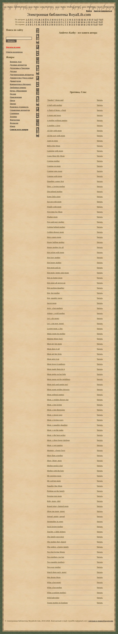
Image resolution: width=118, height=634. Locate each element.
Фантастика (15, 120)
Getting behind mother (56, 227)
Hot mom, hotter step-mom (58, 273)
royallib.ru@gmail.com (77, 621)
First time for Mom (54, 212)
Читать (100, 100)
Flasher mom (52, 217)
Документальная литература (22, 74)
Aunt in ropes (52, 141)
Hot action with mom (55, 252)
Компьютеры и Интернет (20, 84)
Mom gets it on (53, 359)
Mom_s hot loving (54, 405)
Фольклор (14, 123)
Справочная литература (20, 110)
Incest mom (51, 303)
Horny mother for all (55, 247)
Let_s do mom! (53, 318)
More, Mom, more (54, 460)
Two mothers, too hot (55, 557)
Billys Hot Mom (53, 146)
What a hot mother (54, 587)
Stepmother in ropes (55, 521)
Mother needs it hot (55, 465)
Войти (89, 11)
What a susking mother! (56, 592)
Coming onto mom (54, 171)
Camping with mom (55, 151)
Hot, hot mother (53, 293)
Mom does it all (53, 349)
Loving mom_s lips (55, 328)
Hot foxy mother (53, 257)
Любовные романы (18, 87)
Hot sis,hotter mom (54, 278)
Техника (13, 116)
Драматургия (15, 81)
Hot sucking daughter (55, 288)
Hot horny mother (54, 262)
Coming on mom (54, 166)
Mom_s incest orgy (54, 415)
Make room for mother (56, 333)
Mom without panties (55, 394)
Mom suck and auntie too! (57, 384)
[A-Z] (96, 19)
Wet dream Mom (54, 577)
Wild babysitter (53, 597)
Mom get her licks (54, 354)
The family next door (55, 537)
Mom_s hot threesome (56, 410)
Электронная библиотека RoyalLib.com (59, 14)
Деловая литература (18, 65)
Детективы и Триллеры (20, 68)
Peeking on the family (56, 491)
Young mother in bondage (57, 603)
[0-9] (101, 19)
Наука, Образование (18, 91)
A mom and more (54, 115)
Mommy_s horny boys (56, 450)
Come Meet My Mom (56, 156)
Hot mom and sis (54, 267)
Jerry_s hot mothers (55, 308)
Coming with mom (54, 176)
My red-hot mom (54, 481)
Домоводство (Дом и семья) (21, 78)
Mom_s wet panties (55, 445)
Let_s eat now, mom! (55, 323)
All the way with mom (56, 135)
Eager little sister (54, 196)
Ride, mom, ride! (54, 501)
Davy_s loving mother (56, 186)
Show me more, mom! (56, 511)
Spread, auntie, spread (56, 516)
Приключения (16, 97)
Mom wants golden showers (58, 389)
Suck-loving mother (55, 526)
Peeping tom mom (54, 496)
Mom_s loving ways (55, 420)
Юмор (12, 126)
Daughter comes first (55, 181)
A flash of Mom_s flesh (56, 110)
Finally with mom (54, 207)
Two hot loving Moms (56, 552)
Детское (13, 71)
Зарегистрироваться (103, 11)
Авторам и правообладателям (100, 621)
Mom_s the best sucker (56, 435)
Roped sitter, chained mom (58, 506)
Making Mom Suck (55, 339)
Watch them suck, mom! (57, 572)
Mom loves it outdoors (56, 364)
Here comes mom (54, 237)
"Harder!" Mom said (55, 100)
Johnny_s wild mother (56, 313)
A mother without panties (57, 120)
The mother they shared (56, 542)
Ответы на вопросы (14, 52)
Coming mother (53, 161)
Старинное (14, 113)
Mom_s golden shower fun (58, 399)
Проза (12, 100)
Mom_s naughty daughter (57, 425)
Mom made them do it (56, 369)
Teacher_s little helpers (56, 531)
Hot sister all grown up (56, 283)
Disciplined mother (54, 191)
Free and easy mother (55, 222)
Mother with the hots (55, 471)
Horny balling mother (55, 242)
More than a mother (55, 455)
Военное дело (16, 61)
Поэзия (13, 94)
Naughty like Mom (54, 486)
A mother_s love (53, 125)
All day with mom (54, 130)
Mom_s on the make (55, 430)
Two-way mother (54, 567)
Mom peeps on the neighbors (58, 379)
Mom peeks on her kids (56, 374)
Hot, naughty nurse (54, 298)
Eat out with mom (54, 201)
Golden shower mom (55, 232)
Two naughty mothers (55, 562)
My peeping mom (54, 476)
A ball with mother (54, 105)
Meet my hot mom (54, 344)
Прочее (13, 103)
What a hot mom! (54, 582)
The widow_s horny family (58, 547)
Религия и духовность (19, 107)
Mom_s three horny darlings (58, 440)
